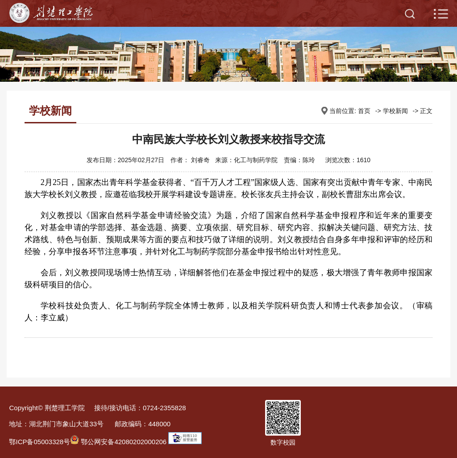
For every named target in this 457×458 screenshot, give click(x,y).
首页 (364, 110)
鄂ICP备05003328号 (39, 441)
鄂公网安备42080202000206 (118, 441)
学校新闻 (395, 110)
